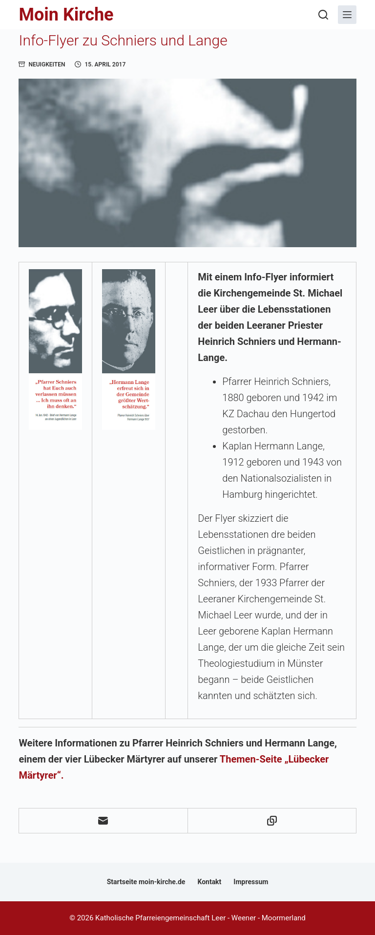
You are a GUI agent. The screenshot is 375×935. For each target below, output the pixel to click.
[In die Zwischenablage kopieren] (272, 820)
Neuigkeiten (46, 64)
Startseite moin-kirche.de (146, 882)
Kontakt (209, 882)
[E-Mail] (103, 820)
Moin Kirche (66, 14)
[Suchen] (323, 15)
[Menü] (347, 14)
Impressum (250, 882)
